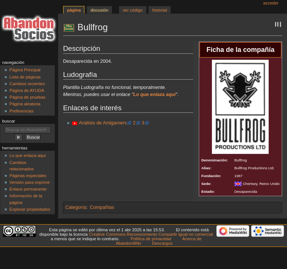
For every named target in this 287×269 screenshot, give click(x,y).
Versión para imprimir (29, 182)
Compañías (102, 207)
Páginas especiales (27, 175)
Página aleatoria (24, 104)
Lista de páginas (24, 77)
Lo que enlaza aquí (27, 155)
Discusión (99, 10)
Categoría (75, 207)
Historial (159, 10)
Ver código (133, 10)
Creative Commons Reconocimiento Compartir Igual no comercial (151, 234)
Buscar (8, 121)
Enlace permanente (27, 189)
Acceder (270, 3)
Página (74, 10)
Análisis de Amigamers (103, 123)
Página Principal (24, 70)
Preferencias (21, 111)
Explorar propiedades (29, 209)
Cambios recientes (27, 83)
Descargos (162, 243)
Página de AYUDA (26, 90)
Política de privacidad (151, 238)
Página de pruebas (27, 97)
